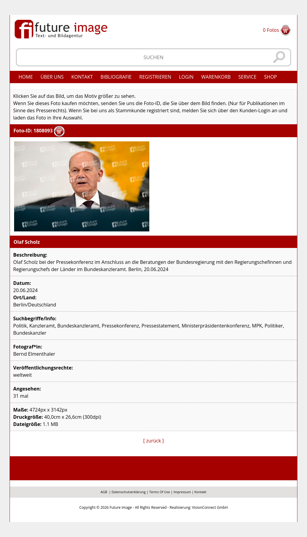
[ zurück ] (153, 440)
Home (26, 77)
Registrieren (155, 77)
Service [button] (247, 77)
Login (186, 77)
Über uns (52, 77)
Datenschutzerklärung (128, 492)
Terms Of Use (159, 492)
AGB (104, 492)
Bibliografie (116, 77)
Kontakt (82, 77)
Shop (270, 77)
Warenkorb (216, 77)
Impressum (182, 492)
